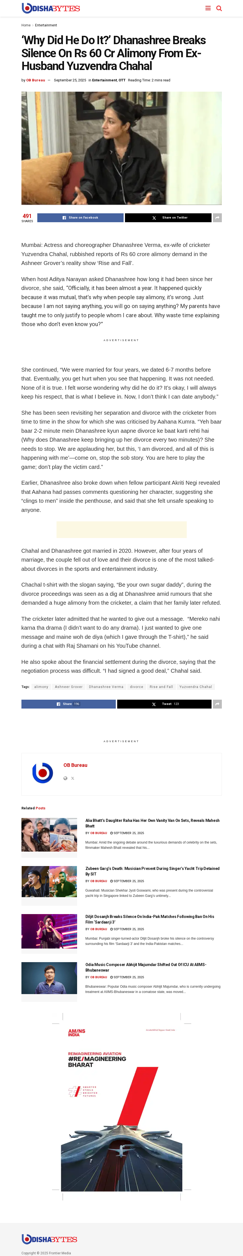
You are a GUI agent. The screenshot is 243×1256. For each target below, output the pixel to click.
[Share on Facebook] (80, 217)
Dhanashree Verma (106, 687)
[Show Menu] (208, 8)
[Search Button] (219, 8)
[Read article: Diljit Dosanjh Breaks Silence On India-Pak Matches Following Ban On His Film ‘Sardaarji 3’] (49, 934)
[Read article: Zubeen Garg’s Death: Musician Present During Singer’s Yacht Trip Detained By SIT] (49, 886)
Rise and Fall (161, 687)
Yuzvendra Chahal (196, 687)
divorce (136, 687)
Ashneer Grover (69, 687)
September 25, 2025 (70, 80)
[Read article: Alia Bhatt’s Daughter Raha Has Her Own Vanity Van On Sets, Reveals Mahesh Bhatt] (49, 838)
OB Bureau (35, 80)
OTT (122, 80)
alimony (41, 687)
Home (26, 25)
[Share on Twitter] (168, 217)
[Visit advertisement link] (121, 1106)
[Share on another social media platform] (217, 217)
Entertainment (46, 25)
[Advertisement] (122, 529)
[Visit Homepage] (50, 8)
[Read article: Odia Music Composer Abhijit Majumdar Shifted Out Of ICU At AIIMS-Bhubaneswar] (49, 982)
